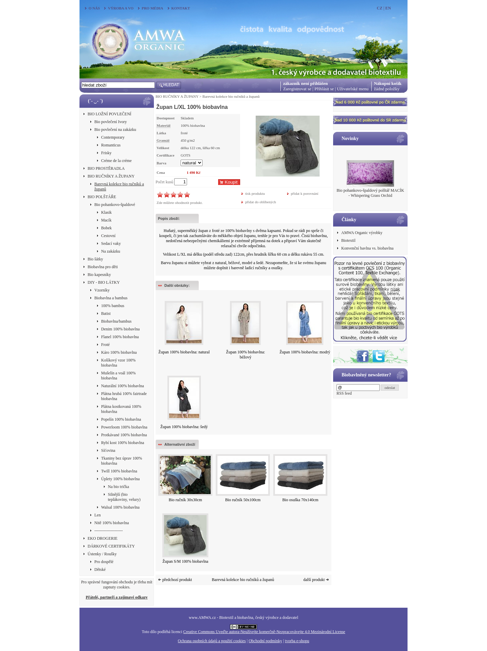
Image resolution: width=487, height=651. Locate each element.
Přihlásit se (324, 88)
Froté (105, 344)
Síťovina (108, 450)
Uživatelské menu (353, 88)
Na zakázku (110, 251)
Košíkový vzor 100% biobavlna (118, 363)
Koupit (231, 182)
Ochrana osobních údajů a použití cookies (212, 640)
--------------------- (108, 530)
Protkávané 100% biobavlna (124, 435)
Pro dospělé (103, 561)
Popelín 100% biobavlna (121, 419)
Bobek (106, 228)
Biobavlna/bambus (116, 321)
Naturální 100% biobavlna (122, 385)
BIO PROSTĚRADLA (106, 168)
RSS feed (344, 393)
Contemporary (112, 137)
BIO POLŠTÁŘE (102, 196)
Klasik (106, 212)
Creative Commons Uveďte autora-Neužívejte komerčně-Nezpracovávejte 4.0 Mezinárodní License (264, 631)
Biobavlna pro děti (103, 266)
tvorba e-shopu (297, 640)
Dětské (100, 569)
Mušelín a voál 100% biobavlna (118, 375)
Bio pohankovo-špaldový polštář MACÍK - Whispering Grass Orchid (370, 193)
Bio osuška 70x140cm (300, 499)
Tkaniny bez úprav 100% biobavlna (121, 461)
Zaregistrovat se (297, 88)
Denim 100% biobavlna (120, 329)
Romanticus (110, 145)
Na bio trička (118, 486)
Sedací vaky (111, 243)
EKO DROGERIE (102, 538)
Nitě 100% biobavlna (111, 522)
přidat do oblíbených (260, 202)
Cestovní (108, 235)
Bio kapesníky (99, 274)
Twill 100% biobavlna (119, 471)
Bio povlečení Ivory (110, 121)
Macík (106, 220)
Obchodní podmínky (265, 640)
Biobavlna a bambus (110, 298)
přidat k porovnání (304, 193)
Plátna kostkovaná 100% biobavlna (121, 409)
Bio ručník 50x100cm (243, 499)
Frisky (106, 152)
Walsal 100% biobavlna (120, 507)
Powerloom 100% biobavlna (124, 427)
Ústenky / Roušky (102, 554)
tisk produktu (255, 193)
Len (97, 515)
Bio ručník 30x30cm (185, 499)
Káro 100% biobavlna (119, 352)
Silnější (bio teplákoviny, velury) (124, 497)
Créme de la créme (116, 160)
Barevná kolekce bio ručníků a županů (119, 186)
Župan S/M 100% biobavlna (185, 561)
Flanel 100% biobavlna (120, 336)
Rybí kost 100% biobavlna (122, 442)
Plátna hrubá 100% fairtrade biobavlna (124, 396)
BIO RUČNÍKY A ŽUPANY (111, 176)
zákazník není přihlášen (305, 83)
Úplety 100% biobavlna (120, 478)
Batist (106, 313)
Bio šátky (95, 259)
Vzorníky (102, 290)
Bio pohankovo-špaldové (114, 204)
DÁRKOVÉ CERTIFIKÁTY (111, 546)
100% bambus (112, 305)
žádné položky (386, 88)
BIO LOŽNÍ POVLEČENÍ (109, 114)
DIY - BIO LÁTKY (104, 282)
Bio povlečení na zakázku (115, 129)
